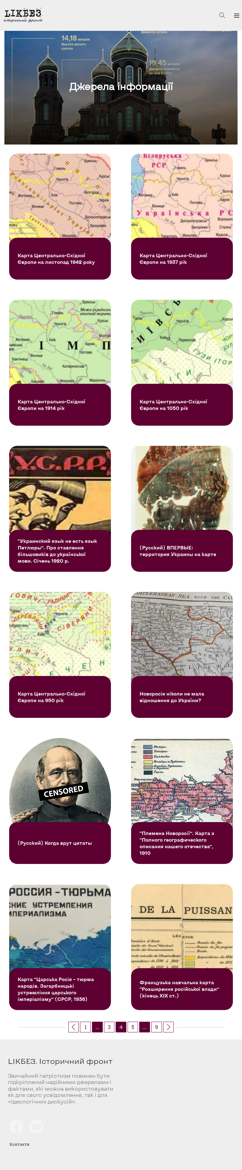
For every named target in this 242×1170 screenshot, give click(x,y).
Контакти (19, 1144)
